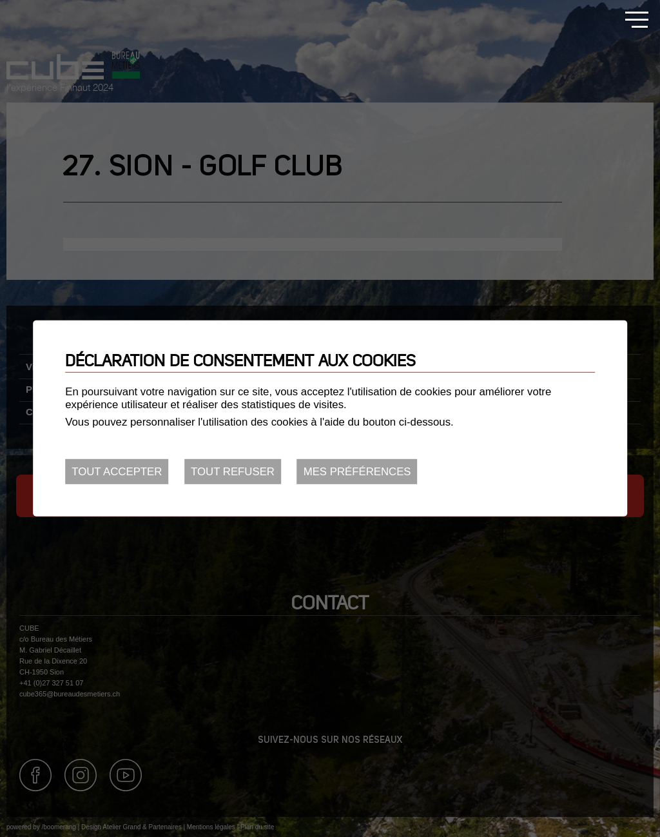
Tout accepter (117, 472)
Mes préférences (357, 472)
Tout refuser (233, 472)
